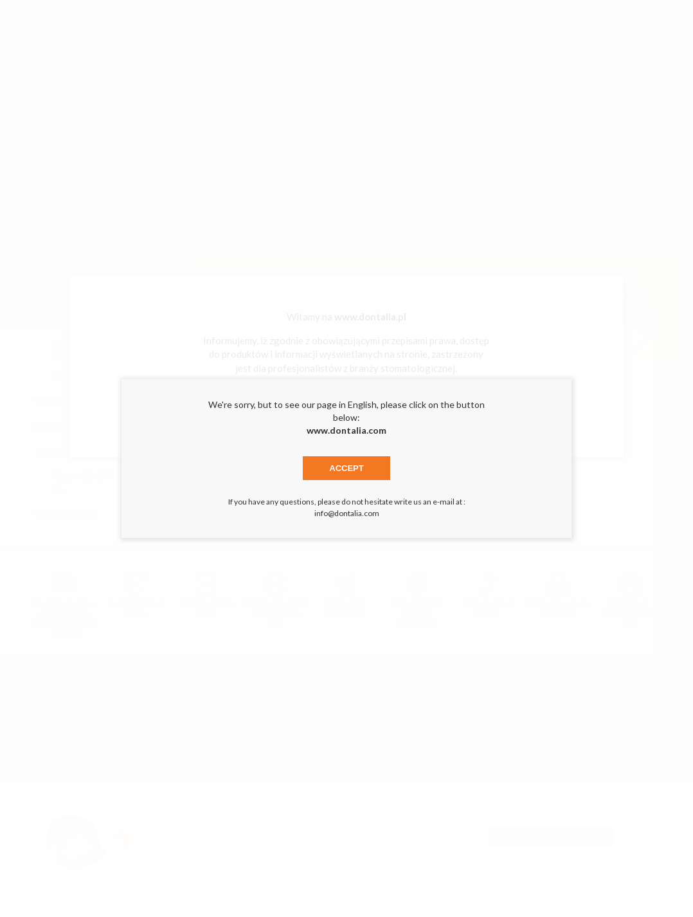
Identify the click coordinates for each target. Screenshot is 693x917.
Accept (346, 468)
